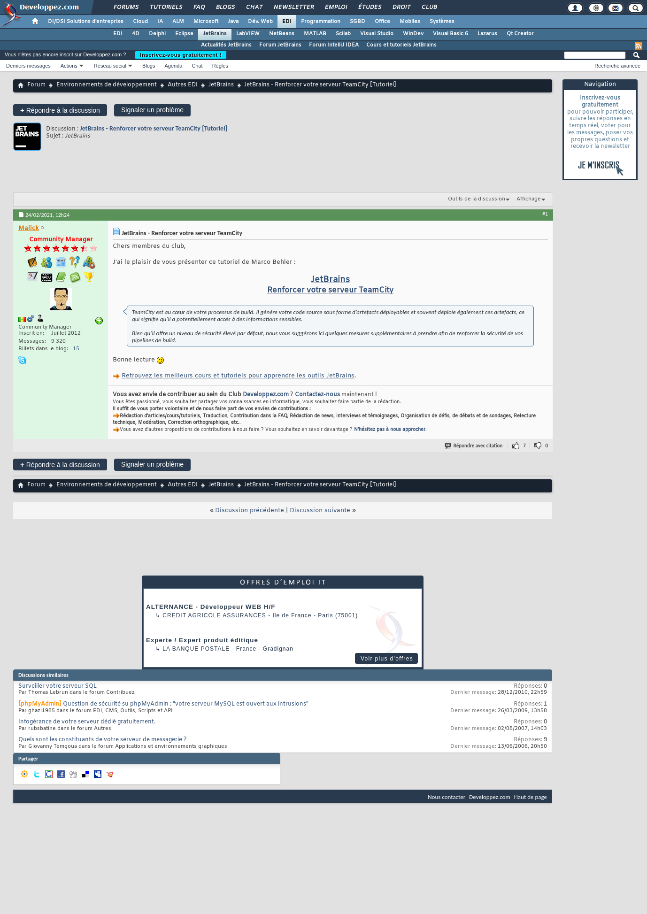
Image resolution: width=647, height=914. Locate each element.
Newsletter (293, 7)
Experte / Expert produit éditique (202, 640)
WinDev (413, 34)
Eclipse (184, 34)
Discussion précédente (249, 511)
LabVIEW (248, 34)
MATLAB (315, 34)
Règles (220, 66)
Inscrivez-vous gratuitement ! (181, 55)
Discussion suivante (320, 511)
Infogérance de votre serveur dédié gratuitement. (86, 722)
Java (233, 21)
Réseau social (110, 66)
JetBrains (215, 34)
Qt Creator (520, 34)
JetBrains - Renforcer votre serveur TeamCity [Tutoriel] (153, 128)
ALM (178, 21)
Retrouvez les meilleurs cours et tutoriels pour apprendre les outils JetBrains (238, 376)
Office (382, 21)
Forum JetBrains (280, 45)
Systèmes (442, 21)
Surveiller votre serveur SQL (57, 686)
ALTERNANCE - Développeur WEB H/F (210, 606)
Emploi (335, 7)
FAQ (198, 7)
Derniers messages (28, 66)
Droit (401, 7)
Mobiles (410, 21)
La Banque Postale (196, 648)
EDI (287, 21)
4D (135, 34)
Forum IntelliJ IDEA (334, 45)
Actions (69, 66)
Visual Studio (376, 34)
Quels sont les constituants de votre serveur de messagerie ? (102, 740)
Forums (125, 7)
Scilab (343, 34)
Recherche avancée (617, 66)
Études (369, 7)
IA (160, 21)
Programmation (320, 21)
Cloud (140, 21)
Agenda (173, 66)
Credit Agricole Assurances (214, 615)
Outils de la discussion (476, 199)
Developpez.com (266, 395)
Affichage (528, 199)
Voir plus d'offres (387, 658)
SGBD (357, 21)
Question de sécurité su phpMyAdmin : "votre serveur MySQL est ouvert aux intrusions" (185, 704)
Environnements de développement (106, 85)
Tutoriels (165, 7)
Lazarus (487, 34)
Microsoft (205, 21)
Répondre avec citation (474, 446)
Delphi (157, 34)
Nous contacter (446, 796)
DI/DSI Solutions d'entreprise (85, 21)
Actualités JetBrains (226, 45)
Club (428, 7)
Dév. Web (260, 21)
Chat (254, 7)
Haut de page (530, 796)
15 (76, 349)
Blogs (225, 7)
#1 (545, 214)
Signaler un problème (152, 110)
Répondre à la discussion (60, 110)
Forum (36, 85)
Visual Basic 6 (450, 34)
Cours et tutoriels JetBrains (401, 45)
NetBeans (281, 34)
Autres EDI (183, 85)
